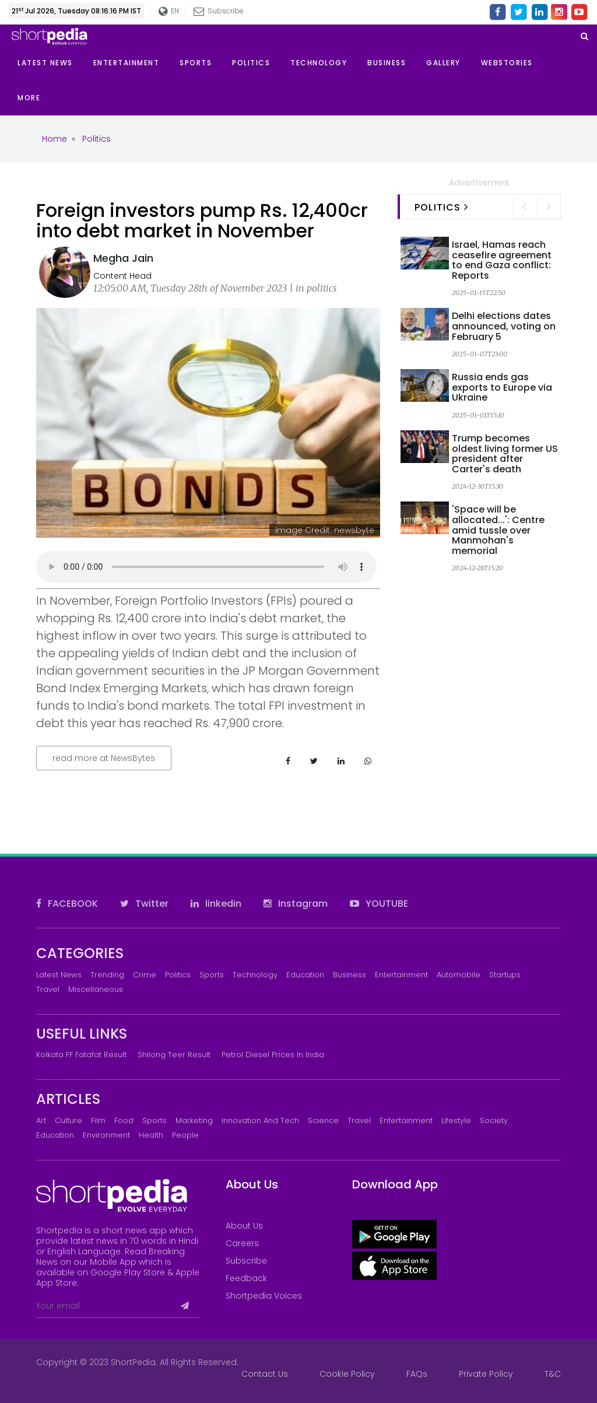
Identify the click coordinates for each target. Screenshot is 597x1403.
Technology (255, 974)
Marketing (194, 1120)
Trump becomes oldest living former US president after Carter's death (505, 454)
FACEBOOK (67, 903)
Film (98, 1120)
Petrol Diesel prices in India (273, 1054)
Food (124, 1120)
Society (494, 1120)
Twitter (144, 903)
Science (323, 1120)
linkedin (216, 903)
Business (349, 974)
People (185, 1135)
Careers (242, 1243)
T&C (553, 1374)
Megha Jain (123, 258)
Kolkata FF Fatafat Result (81, 1054)
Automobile (458, 974)
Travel (47, 989)
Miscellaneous (95, 989)
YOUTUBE (379, 903)
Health (151, 1135)
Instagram (296, 903)
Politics (178, 974)
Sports (211, 974)
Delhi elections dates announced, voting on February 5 (504, 326)
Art (41, 1120)
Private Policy (486, 1374)
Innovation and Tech (260, 1120)
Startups (505, 974)
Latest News (59, 974)
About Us (244, 1226)
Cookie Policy (347, 1374)
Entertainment (401, 974)
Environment (106, 1135)
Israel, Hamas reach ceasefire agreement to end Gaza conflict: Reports (502, 260)
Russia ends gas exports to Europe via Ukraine (502, 387)
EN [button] (169, 11)
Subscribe (219, 11)
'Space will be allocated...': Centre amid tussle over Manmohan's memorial (498, 530)
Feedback (246, 1278)
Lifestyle (456, 1120)
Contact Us (264, 1374)
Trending (107, 974)
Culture (68, 1120)
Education (305, 974)
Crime (144, 974)
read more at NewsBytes (103, 758)
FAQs (416, 1374)
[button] (39, 97)
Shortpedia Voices (264, 1296)
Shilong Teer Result (174, 1054)
